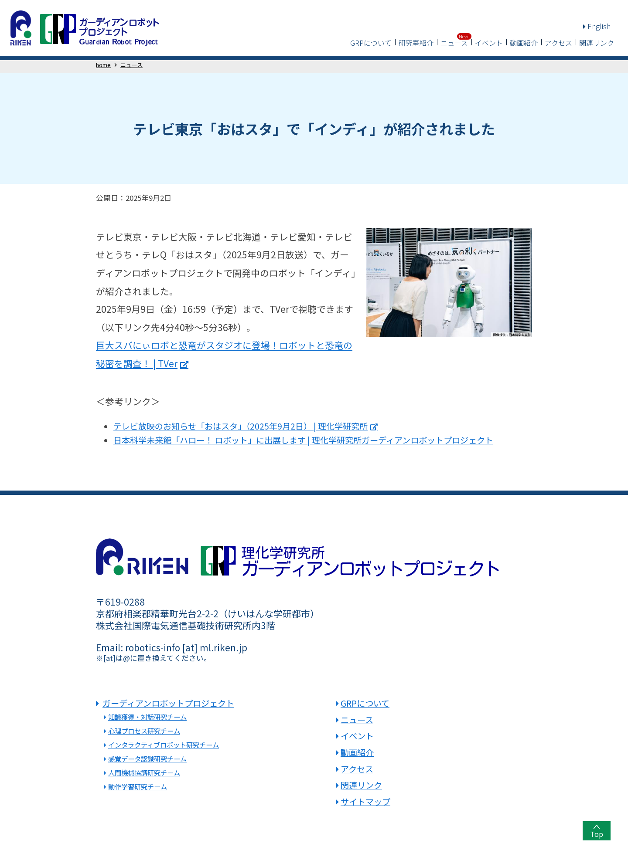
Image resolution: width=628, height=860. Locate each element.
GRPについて (371, 42)
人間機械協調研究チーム (144, 772)
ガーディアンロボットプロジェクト (168, 703)
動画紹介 (524, 42)
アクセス (558, 42)
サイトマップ (365, 802)
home (103, 65)
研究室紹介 (416, 42)
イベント (489, 42)
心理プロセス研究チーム (144, 730)
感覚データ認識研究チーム (147, 758)
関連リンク (596, 42)
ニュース (454, 42)
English (597, 26)
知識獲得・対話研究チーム (147, 716)
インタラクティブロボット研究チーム (163, 744)
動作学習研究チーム (137, 786)
